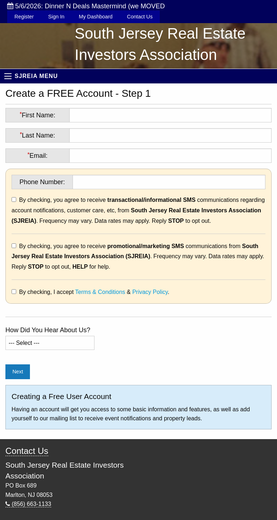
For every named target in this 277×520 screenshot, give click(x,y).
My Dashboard (96, 17)
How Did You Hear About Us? (47, 330)
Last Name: (37, 135)
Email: (37, 155)
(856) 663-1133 (28, 504)
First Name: (37, 115)
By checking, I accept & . (94, 292)
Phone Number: (42, 182)
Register (24, 17)
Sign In (56, 17)
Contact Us (140, 17)
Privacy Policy (150, 292)
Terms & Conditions (100, 292)
